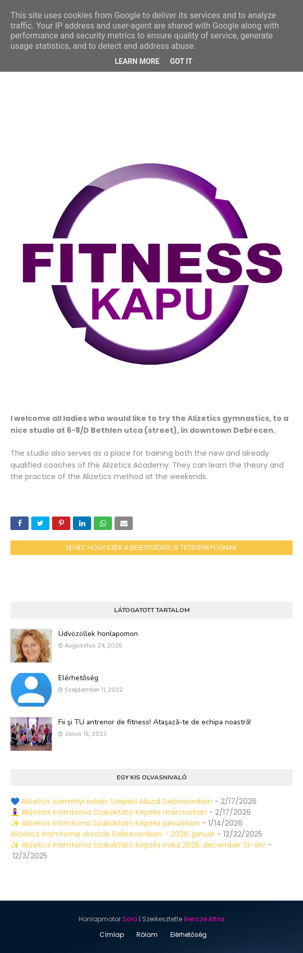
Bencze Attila (204, 919)
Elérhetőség (78, 678)
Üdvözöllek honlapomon (98, 634)
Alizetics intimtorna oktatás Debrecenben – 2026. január (112, 834)
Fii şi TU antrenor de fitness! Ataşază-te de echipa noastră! (154, 722)
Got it (181, 61)
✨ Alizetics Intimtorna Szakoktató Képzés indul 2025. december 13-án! (138, 845)
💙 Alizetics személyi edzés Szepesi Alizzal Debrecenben (111, 801)
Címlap (111, 934)
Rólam (147, 934)
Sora (129, 919)
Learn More (137, 61)
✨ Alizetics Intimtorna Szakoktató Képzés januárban (105, 823)
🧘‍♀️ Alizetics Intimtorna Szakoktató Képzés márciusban (108, 812)
